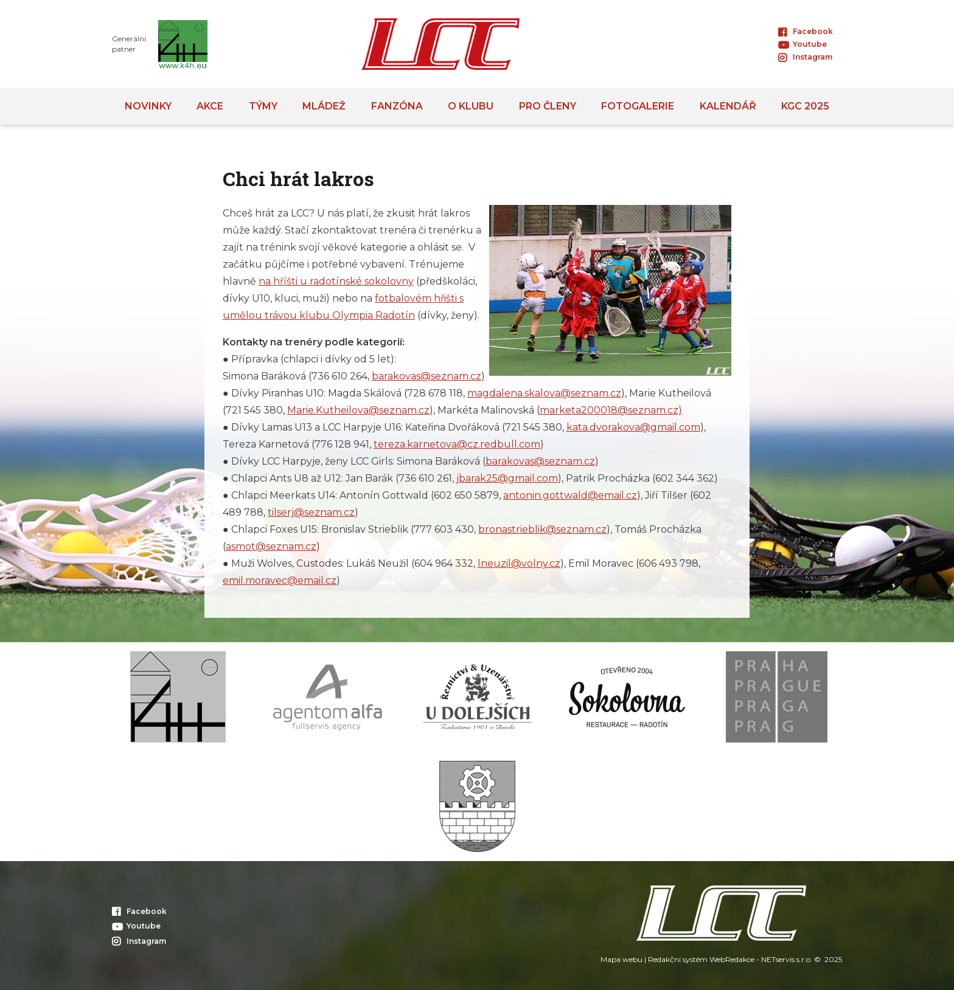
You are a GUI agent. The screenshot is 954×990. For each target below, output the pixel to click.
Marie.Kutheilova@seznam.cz (358, 410)
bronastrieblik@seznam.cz (542, 529)
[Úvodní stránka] (440, 44)
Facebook (805, 31)
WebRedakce (731, 959)
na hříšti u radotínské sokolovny (336, 281)
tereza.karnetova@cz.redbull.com (457, 444)
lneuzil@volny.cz (519, 563)
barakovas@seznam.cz (426, 376)
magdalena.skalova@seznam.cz (544, 393)
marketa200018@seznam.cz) (611, 410)
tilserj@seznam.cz (311, 512)
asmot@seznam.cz (271, 546)
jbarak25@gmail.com (507, 478)
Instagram (805, 56)
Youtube (802, 44)
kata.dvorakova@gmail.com (633, 427)
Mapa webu (621, 959)
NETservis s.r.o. (786, 959)
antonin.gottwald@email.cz (570, 495)
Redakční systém (678, 959)
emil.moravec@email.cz (279, 580)
